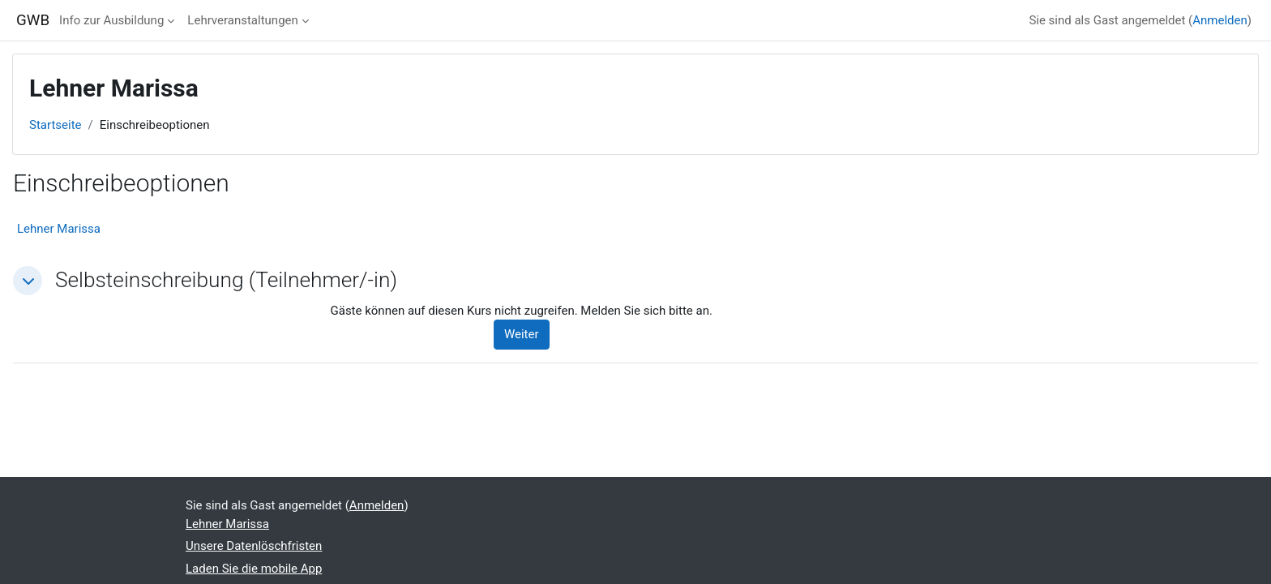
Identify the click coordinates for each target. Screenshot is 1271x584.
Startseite (55, 125)
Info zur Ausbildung (111, 20)
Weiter (521, 334)
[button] (27, 280)
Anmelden (1219, 20)
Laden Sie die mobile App (254, 568)
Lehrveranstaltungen (242, 20)
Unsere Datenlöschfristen (254, 546)
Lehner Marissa (59, 228)
